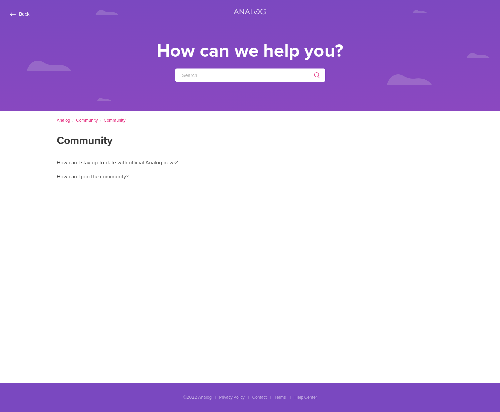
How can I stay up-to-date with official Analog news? (117, 162)
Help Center (306, 397)
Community (87, 120)
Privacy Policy (231, 397)
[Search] (250, 75)
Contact (259, 397)
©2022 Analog (197, 397)
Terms (281, 397)
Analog (63, 120)
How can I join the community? (92, 176)
